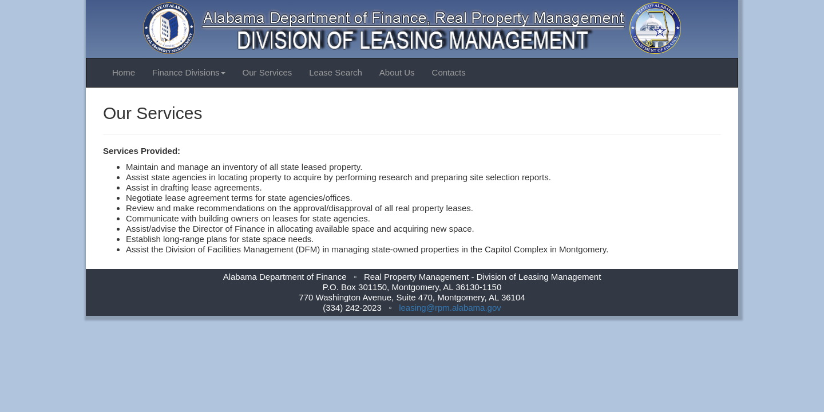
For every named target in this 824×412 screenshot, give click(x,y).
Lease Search (335, 72)
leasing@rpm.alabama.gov (450, 307)
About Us (397, 72)
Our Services (267, 72)
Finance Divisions (188, 72)
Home (123, 72)
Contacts (449, 72)
